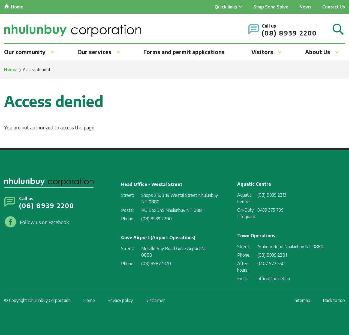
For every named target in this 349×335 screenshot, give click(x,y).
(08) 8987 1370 (156, 263)
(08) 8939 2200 (289, 33)
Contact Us (333, 7)
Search (338, 29)
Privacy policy (120, 300)
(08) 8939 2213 (271, 195)
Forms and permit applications (184, 51)
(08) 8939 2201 (272, 255)
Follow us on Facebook (44, 222)
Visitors (262, 51)
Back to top (334, 300)
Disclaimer (155, 300)
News (305, 7)
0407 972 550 (271, 263)
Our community (25, 51)
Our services (94, 51)
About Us (317, 51)
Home (17, 7)
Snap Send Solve (271, 7)
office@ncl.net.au (273, 278)
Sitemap (302, 300)
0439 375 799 (270, 210)
